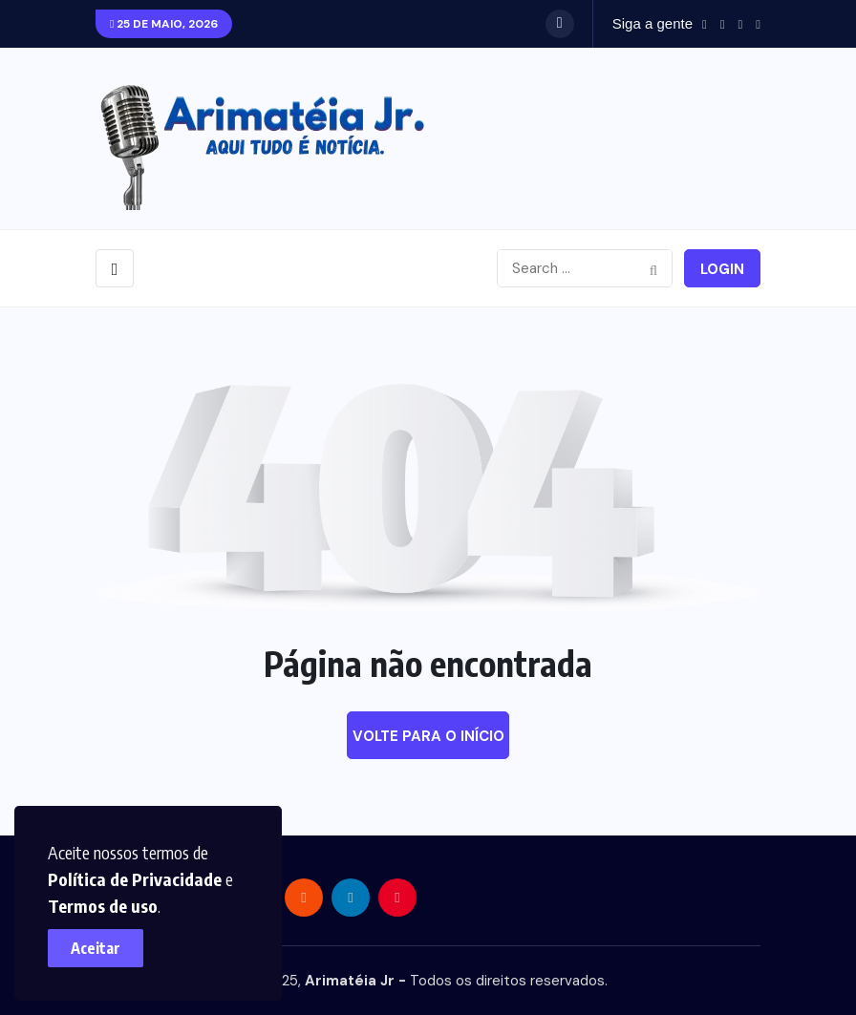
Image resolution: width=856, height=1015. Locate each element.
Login (722, 269)
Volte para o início (428, 736)
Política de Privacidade (135, 879)
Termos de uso (103, 906)
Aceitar (95, 948)
